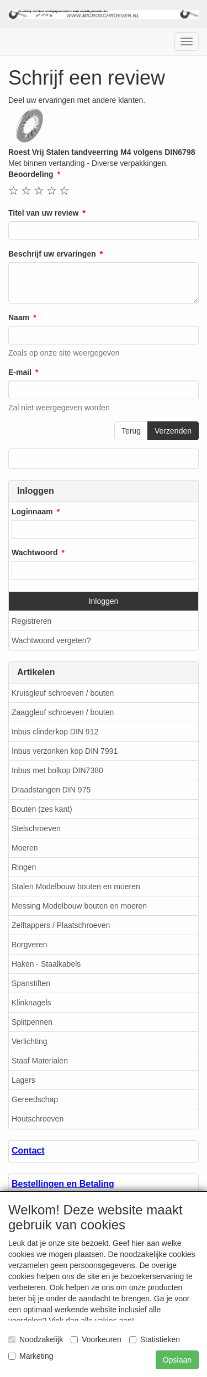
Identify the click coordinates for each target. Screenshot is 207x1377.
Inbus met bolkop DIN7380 (57, 770)
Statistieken (154, 1339)
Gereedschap (35, 1099)
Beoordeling (31, 174)
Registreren (31, 621)
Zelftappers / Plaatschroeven (61, 925)
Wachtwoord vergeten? (51, 640)
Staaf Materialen (40, 1060)
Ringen (24, 867)
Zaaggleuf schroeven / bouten (63, 712)
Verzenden (173, 430)
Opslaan (177, 1359)
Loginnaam (32, 511)
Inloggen (104, 601)
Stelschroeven (36, 828)
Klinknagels (31, 1002)
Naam (18, 317)
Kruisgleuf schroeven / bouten (63, 692)
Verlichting (29, 1041)
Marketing (30, 1356)
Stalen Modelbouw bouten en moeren (76, 886)
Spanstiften (31, 983)
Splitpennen (32, 1022)
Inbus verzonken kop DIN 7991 (65, 751)
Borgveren (29, 944)
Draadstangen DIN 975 (51, 789)
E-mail (19, 372)
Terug (131, 430)
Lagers (23, 1080)
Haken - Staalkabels (46, 963)
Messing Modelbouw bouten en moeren (79, 905)
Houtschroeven (37, 1118)
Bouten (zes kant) (42, 809)
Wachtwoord (34, 552)
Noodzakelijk (35, 1339)
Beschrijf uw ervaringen (52, 253)
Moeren (25, 847)
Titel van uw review (43, 212)
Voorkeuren (96, 1339)
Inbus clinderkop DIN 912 (55, 731)
